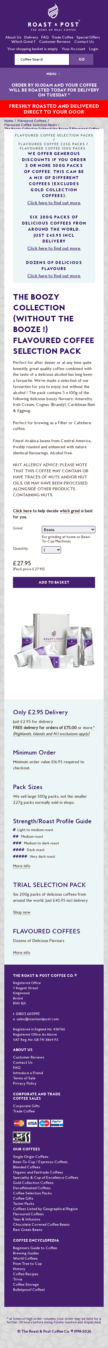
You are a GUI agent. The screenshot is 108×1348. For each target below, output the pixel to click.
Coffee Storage (26, 1284)
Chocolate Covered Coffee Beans (41, 1224)
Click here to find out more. (54, 202)
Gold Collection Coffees (33, 1183)
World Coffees (25, 1258)
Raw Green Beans (27, 1229)
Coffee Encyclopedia (36, 1240)
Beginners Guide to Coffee (35, 1248)
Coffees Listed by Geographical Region (45, 1209)
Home (8, 121)
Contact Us (84, 41)
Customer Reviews (55, 41)
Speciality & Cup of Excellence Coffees (45, 1177)
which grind (70, 511)
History (19, 1269)
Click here (22, 511)
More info (21, 866)
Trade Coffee (62, 37)
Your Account (73, 49)
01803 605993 (28, 1014)
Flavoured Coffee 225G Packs (51, 144)
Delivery (31, 37)
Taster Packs (23, 1203)
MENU (53, 74)
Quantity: (21, 548)
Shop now (22, 912)
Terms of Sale (24, 1078)
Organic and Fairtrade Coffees (38, 1172)
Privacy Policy (25, 1083)
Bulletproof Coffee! (29, 1289)
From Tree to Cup (27, 1263)
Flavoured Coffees (32, 121)
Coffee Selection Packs (32, 1193)
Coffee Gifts (23, 1198)
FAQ (45, 37)
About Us (13, 37)
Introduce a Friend (28, 1073)
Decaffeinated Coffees (32, 1188)
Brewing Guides (26, 1253)
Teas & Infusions (26, 1219)
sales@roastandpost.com (37, 1019)
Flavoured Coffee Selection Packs (30, 125)
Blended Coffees (26, 1167)
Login (93, 49)
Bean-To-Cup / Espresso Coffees (40, 1162)
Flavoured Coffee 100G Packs (53, 148)
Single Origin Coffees (30, 1156)
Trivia (17, 1279)
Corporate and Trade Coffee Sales (36, 1096)
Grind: (18, 528)
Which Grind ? (23, 41)
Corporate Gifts (26, 1106)
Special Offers (88, 37)
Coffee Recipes (25, 1274)
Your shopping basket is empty (32, 49)
